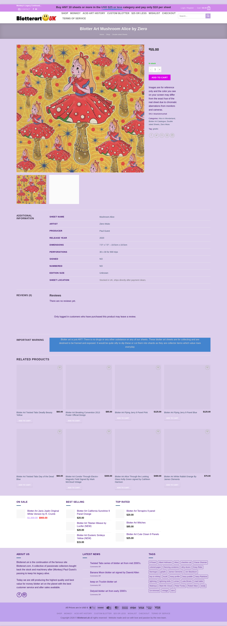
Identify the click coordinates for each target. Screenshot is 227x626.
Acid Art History (94, 13)
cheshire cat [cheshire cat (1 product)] (186, 562)
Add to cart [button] (25, 421)
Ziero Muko (165, 124)
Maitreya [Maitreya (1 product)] (153, 586)
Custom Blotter (118, 13)
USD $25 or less (111, 7)
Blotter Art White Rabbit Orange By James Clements (180, 477)
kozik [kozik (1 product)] (165, 576)
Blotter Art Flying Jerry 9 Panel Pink (131, 412)
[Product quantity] (155, 69)
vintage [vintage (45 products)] (165, 590)
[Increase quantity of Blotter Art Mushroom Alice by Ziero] (159, 69)
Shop (64, 13)
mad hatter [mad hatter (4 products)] (198, 581)
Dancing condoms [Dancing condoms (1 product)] (171, 567)
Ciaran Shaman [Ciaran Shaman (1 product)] (200, 562)
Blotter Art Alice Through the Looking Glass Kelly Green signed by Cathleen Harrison (132, 479)
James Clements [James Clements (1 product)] (175, 572)
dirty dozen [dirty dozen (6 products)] (186, 567)
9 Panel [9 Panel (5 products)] (153, 562)
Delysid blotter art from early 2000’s (108, 591)
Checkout (169, 13)
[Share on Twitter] (156, 135)
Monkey (75, 13)
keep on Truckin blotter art (103, 582)
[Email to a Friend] (161, 135)
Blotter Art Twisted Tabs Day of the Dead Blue (35, 477)
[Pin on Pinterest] (167, 135)
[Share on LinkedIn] (172, 135)
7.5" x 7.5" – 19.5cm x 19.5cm (113, 245)
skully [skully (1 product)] (203, 586)
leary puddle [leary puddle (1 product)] (188, 576)
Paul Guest (105, 231)
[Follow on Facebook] (33, 9)
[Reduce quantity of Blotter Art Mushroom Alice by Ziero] (150, 69)
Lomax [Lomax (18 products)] (176, 581)
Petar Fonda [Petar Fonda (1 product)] (180, 586)
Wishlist (154, 13)
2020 (102, 238)
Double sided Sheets (119, 34)
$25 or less (139, 13)
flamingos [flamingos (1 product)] (154, 572)
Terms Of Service (74, 18)
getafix (155, 129)
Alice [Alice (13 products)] (176, 562)
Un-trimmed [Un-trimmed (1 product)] (154, 590)
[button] (187, 8)
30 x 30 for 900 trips (109, 252)
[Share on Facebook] (151, 135)
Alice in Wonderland (167, 118)
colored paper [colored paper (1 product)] (155, 567)
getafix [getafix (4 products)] (163, 572)
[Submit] (208, 15)
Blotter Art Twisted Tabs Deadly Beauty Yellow (34, 413)
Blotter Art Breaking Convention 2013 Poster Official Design (83, 413)
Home (102, 34)
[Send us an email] (36, 9)
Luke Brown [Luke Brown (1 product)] (187, 581)
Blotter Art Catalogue (157, 121)
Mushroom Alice (107, 217)
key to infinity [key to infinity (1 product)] (155, 576)
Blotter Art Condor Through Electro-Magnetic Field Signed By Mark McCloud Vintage (82, 479)
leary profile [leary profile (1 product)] (175, 576)
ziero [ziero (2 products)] (173, 590)
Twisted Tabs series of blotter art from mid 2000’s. (115, 563)
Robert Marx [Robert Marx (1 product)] (193, 586)
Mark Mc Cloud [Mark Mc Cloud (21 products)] (166, 586)
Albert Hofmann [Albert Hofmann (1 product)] (165, 562)
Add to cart (160, 77)
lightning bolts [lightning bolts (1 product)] (165, 581)
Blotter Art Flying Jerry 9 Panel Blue (180, 412)
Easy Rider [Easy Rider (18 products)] (197, 567)
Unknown (104, 273)
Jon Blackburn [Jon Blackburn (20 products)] (191, 572)
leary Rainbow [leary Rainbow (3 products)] (201, 576)
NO (101, 259)
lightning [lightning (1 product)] (153, 581)
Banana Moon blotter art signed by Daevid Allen (114, 572)
